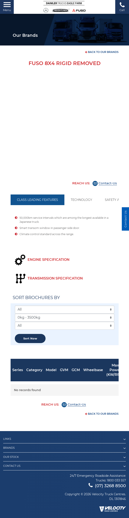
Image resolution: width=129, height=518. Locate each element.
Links (64, 439)
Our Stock (64, 457)
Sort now (30, 338)
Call (122, 7)
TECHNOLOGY (81, 200)
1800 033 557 (116, 480)
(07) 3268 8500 (107, 485)
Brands (64, 448)
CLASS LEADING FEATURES (37, 200)
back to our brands (102, 52)
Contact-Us (107, 183)
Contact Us (64, 466)
